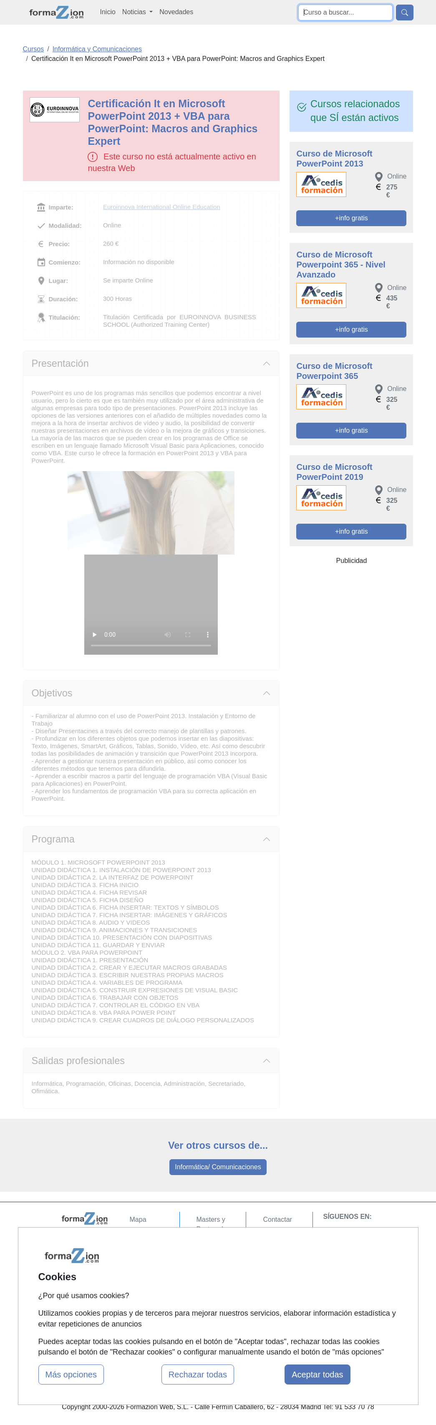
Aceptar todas (317, 1374)
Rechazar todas (198, 1374)
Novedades (176, 11)
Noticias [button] (135, 11)
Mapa (138, 1219)
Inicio (108, 11)
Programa (53, 839)
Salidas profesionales (78, 1060)
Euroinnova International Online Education (161, 206)
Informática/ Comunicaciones (218, 1166)
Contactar (277, 1219)
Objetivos (52, 693)
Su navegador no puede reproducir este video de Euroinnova (151, 605)
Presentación (60, 363)
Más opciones (71, 1374)
